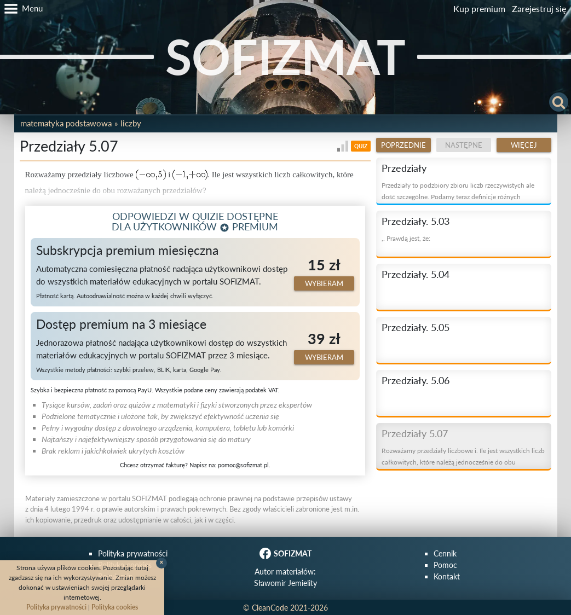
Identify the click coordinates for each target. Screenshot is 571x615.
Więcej (524, 145)
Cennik (445, 553)
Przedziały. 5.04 (415, 274)
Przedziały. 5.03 (415, 221)
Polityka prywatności (133, 553)
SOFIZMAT (285, 56)
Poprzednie (403, 145)
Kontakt (447, 576)
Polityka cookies (114, 607)
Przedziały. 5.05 (415, 327)
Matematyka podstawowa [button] (66, 123)
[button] (21, 9)
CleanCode (270, 607)
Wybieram (324, 283)
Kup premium (479, 8)
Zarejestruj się (539, 8)
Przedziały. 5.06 (415, 380)
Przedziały (404, 168)
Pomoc (445, 565)
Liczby (130, 123)
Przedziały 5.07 (415, 433)
